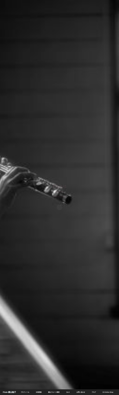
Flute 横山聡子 (9, 392)
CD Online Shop (107, 392)
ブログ (94, 392)
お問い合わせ (80, 392)
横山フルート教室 (54, 392)
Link (59, 197)
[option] (59, 197)
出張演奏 (39, 392)
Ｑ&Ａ (68, 392)
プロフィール (25, 392)
